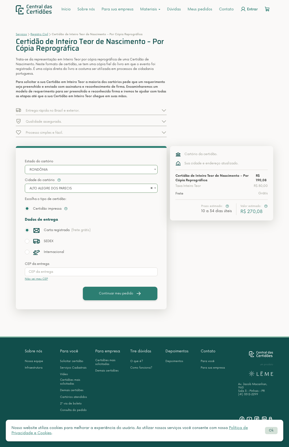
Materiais (150, 9)
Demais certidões (71, 390)
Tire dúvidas (140, 351)
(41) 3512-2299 (248, 394)
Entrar (249, 9)
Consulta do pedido (73, 410)
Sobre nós (86, 9)
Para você (69, 351)
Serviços (21, 34)
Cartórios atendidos (73, 397)
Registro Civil (39, 34)
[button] (91, 110)
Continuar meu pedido (120, 293)
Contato (226, 9)
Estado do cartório (39, 161)
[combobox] (91, 169)
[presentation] (91, 272)
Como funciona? (141, 367)
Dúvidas (174, 9)
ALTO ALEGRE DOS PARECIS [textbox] (51, 188)
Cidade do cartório (43, 180)
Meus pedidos (200, 9)
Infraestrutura (33, 367)
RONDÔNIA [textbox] (39, 170)
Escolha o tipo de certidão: (45, 199)
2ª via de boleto (71, 403)
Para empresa (107, 351)
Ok (271, 430)
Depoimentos (177, 351)
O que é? (136, 361)
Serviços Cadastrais (73, 367)
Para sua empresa (117, 9)
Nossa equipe (34, 361)
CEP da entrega (37, 264)
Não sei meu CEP (36, 279)
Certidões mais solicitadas (70, 381)
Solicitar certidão (71, 361)
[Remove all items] (151, 188)
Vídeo (64, 374)
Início (66, 9)
